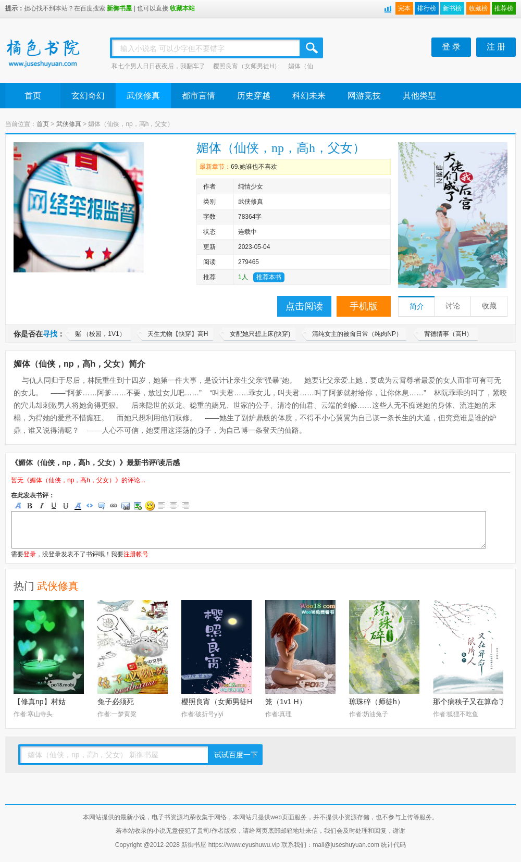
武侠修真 (143, 95)
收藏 (489, 306)
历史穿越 (253, 95)
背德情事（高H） (448, 334)
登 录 (451, 46)
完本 (404, 8)
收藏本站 (182, 8)
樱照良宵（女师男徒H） (246, 66)
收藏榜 (478, 8)
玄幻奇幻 (88, 95)
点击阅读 (304, 306)
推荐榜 (503, 8)
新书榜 (452, 8)
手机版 (364, 306)
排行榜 (426, 8)
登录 (29, 554)
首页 (32, 95)
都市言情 (198, 95)
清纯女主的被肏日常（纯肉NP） (357, 334)
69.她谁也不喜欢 (254, 166)
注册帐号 (135, 554)
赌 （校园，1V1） (100, 334)
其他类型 (419, 95)
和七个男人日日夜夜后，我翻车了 (158, 66)
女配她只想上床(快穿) (260, 334)
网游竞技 (364, 95)
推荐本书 (268, 277)
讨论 (452, 306)
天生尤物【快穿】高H (177, 334)
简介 (417, 306)
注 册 (496, 46)
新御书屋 (119, 8)
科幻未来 (309, 95)
